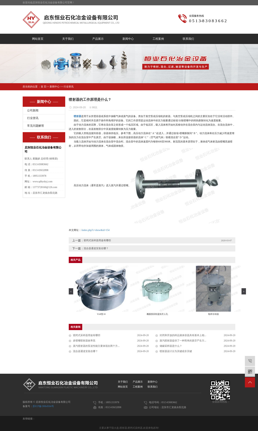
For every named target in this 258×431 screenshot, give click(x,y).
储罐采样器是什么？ (171, 346)
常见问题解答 (35, 125)
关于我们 (68, 38)
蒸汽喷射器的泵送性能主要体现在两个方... (96, 346)
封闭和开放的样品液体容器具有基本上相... (183, 335)
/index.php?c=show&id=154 (95, 230)
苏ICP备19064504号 (43, 406)
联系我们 (188, 38)
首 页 (43, 86)
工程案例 (158, 38)
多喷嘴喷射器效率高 (84, 340)
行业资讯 (69, 86)
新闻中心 (128, 38)
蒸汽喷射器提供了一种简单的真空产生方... (183, 340)
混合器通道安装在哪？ (96, 248)
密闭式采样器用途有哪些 (97, 240)
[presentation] (71, 291)
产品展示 (98, 38)
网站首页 (37, 38)
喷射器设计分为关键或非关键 (176, 351)
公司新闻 (32, 110)
